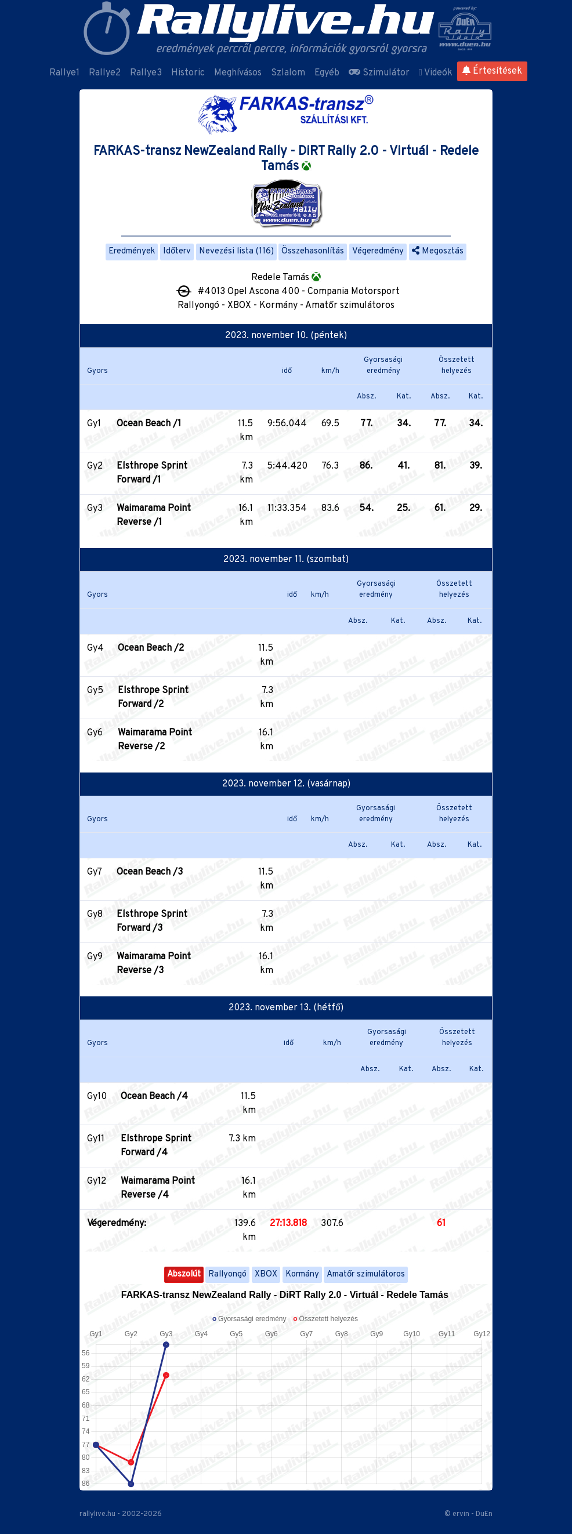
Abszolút (184, 1274)
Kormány (302, 1274)
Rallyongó (227, 1274)
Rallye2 (105, 73)
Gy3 (95, 508)
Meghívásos (238, 73)
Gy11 (95, 1139)
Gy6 (95, 733)
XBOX (266, 1274)
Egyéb (326, 73)
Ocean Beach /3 (150, 872)
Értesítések (492, 71)
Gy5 (95, 691)
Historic (188, 73)
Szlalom (288, 73)
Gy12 (96, 1181)
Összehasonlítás (312, 251)
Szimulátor (379, 73)
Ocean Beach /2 (151, 648)
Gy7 (94, 872)
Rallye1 (64, 73)
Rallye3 (146, 73)
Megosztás (438, 251)
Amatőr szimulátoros (366, 1274)
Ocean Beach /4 (154, 1097)
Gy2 (95, 466)
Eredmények (131, 251)
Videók (435, 73)
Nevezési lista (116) (236, 251)
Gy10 (97, 1097)
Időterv (177, 251)
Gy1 (94, 424)
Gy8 (95, 914)
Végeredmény (378, 251)
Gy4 (95, 648)
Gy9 (95, 957)
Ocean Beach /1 (149, 424)
